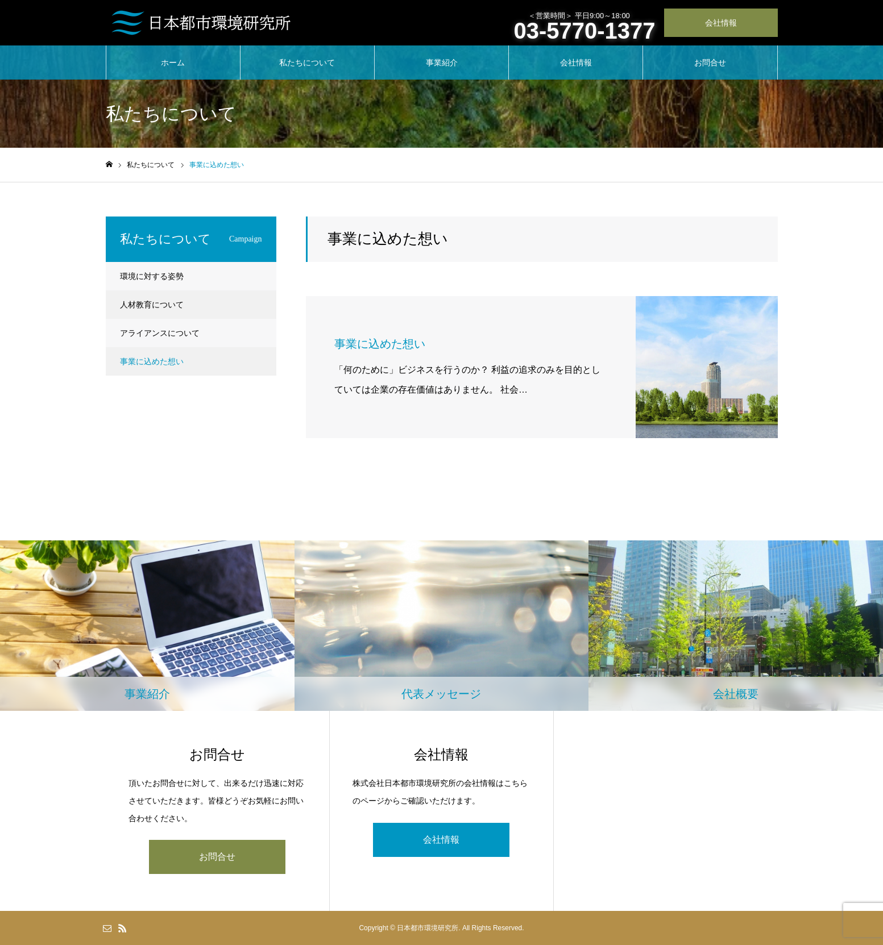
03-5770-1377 (584, 30)
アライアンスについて (160, 333)
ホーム (173, 62)
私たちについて (307, 62)
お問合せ (710, 62)
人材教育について (152, 304)
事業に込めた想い (152, 361)
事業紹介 (442, 62)
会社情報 (721, 22)
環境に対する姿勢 (152, 276)
